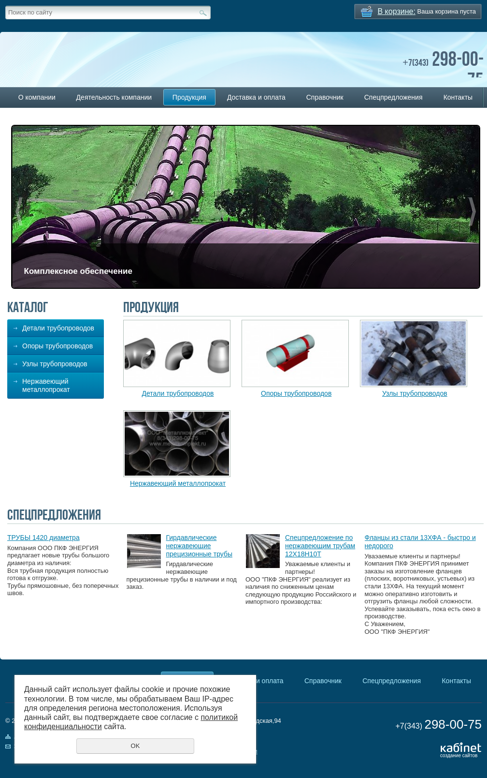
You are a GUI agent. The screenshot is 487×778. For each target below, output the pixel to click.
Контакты (458, 97)
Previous (19, 211)
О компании (37, 97)
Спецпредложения (393, 97)
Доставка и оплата (256, 97)
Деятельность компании (114, 97)
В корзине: (396, 11)
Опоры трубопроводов (57, 346)
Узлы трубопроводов (54, 364)
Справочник (325, 97)
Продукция (189, 97)
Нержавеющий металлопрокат (46, 385)
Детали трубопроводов (58, 328)
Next (472, 211)
